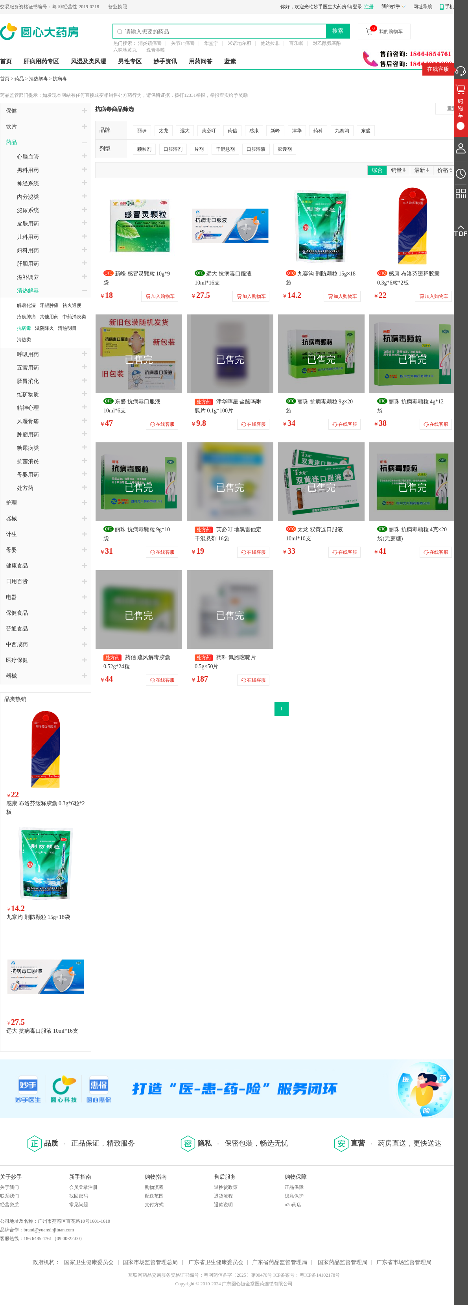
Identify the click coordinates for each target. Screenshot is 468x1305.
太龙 (163, 130)
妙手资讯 (165, 61)
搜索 (337, 31)
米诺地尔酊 (239, 43)
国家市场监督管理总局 (150, 1262)
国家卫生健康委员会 (89, 1262)
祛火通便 (72, 305)
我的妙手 (390, 6)
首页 (6, 61)
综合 (377, 170)
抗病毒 (60, 78)
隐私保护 (294, 1196)
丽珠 (142, 130)
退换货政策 (226, 1187)
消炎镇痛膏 (150, 43)
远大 (185, 130)
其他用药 (49, 317)
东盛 (365, 130)
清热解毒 (38, 78)
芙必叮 (209, 130)
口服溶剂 (173, 149)
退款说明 (223, 1204)
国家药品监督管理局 (342, 1262)
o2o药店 (293, 1204)
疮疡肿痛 (26, 317)
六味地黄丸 (125, 50)
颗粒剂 (144, 149)
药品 (19, 78)
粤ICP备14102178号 (320, 1275)
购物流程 (154, 1187)
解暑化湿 (26, 305)
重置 (452, 108)
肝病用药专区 (41, 61)
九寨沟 (342, 130)
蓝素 (230, 61)
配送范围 (154, 1196)
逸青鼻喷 (155, 50)
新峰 (275, 130)
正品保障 (294, 1187)
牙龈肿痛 (49, 305)
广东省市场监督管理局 (403, 1262)
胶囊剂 (285, 149)
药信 (232, 130)
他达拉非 (270, 43)
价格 (445, 170)
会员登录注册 (83, 1187)
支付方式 (154, 1204)
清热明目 (67, 328)
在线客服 (438, 69)
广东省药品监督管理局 (279, 1262)
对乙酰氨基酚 (327, 43)
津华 (297, 130)
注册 (369, 6)
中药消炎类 (74, 317)
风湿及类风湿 (88, 61)
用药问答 (200, 61)
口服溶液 (256, 149)
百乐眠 (296, 43)
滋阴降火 (44, 328)
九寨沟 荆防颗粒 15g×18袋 (38, 917)
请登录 (355, 6)
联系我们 (9, 1196)
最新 (421, 170)
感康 (254, 130)
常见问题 (78, 1204)
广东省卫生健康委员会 (215, 1262)
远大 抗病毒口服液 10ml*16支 (42, 1031)
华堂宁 (211, 43)
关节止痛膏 (183, 43)
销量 (398, 170)
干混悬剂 (225, 149)
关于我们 (9, 1187)
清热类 (24, 339)
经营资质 (9, 1204)
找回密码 (78, 1196)
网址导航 (422, 6)
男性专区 (130, 61)
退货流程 (223, 1196)
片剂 (199, 149)
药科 (318, 130)
